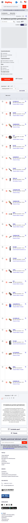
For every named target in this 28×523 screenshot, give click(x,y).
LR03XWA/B (16, 157)
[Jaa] (26, 16)
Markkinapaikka (4, 456)
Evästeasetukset (4, 520)
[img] (8, 2)
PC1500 (15, 246)
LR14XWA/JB (16, 318)
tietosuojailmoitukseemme (8, 448)
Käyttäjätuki (3, 471)
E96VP (14, 168)
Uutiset (2, 464)
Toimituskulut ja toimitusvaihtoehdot (8, 474)
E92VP (14, 112)
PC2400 (15, 258)
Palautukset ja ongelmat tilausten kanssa (9, 476)
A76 (14, 135)
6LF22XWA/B (16, 352)
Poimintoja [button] (8, 88)
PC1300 (15, 341)
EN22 (14, 366)
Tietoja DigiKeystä (5, 455)
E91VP (14, 145)
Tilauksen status (4, 473)
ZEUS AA (15, 178)
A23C (14, 269)
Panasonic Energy (16, 127)
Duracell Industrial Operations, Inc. (19, 249)
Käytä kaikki (7, 79)
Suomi (3, 513)
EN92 (14, 224)
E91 (14, 281)
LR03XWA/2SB (16, 189)
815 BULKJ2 (16, 101)
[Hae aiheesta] (7, 22)
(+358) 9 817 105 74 (6, 483)
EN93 (14, 292)
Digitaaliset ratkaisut (5, 463)
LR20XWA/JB (16, 381)
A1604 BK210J (16, 304)
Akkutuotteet (12, 13)
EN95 (14, 329)
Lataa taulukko (22, 90)
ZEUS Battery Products (17, 181)
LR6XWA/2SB (16, 201)
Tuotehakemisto (4, 13)
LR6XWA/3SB (16, 235)
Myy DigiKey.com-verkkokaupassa (8, 458)
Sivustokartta (4, 461)
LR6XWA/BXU (16, 124)
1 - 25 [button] (8, 86)
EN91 (14, 212)
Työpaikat (3, 460)
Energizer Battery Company (18, 104)
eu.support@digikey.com (7, 485)
